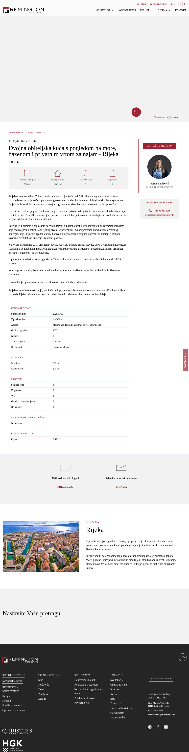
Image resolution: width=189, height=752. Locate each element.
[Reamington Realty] (20, 660)
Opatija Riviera (118, 684)
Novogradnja (127, 10)
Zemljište (43, 694)
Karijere (6, 696)
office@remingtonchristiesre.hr (159, 215)
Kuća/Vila (43, 684)
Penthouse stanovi (84, 698)
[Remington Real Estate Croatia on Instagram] (150, 727)
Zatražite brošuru (159, 146)
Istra (112, 698)
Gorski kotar (117, 712)
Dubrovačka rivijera (121, 708)
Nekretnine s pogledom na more (88, 691)
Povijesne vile (81, 702)
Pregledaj (65, 486)
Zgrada (42, 698)
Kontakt (180, 10)
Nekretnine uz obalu (85, 679)
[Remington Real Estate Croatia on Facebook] (158, 727)
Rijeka (113, 694)
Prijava (121, 486)
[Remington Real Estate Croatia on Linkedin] (166, 727)
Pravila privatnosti (12, 705)
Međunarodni (117, 717)
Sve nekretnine (13, 675)
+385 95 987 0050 (155, 710)
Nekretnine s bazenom (86, 684)
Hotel (41, 689)
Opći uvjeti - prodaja (13, 710)
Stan (40, 679)
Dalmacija (116, 703)
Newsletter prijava (161, 678)
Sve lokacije (117, 679)
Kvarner (114, 689)
